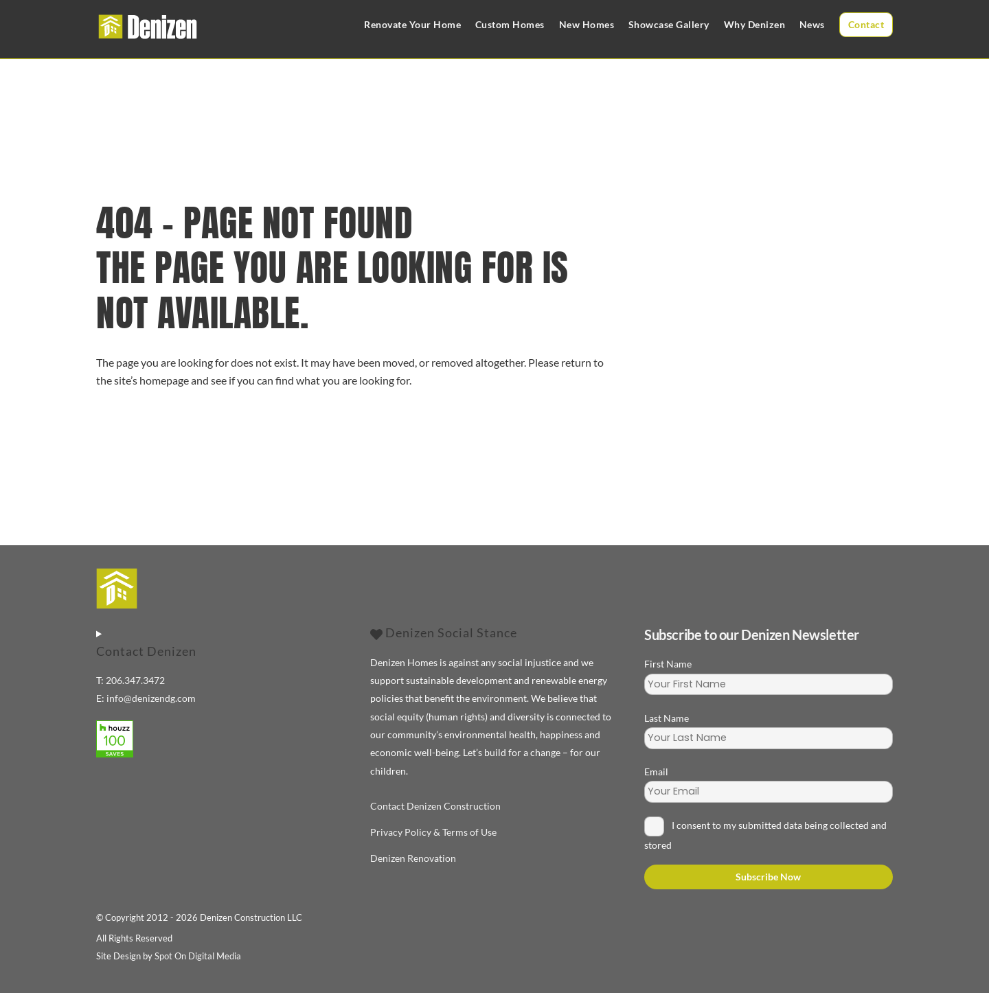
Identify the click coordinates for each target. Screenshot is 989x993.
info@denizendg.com (151, 698)
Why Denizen (755, 24)
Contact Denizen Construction (435, 806)
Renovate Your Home (412, 24)
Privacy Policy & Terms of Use (433, 832)
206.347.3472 (135, 680)
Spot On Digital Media (198, 955)
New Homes (587, 24)
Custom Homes (510, 24)
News (812, 24)
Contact (866, 24)
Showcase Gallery (668, 24)
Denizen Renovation (413, 858)
